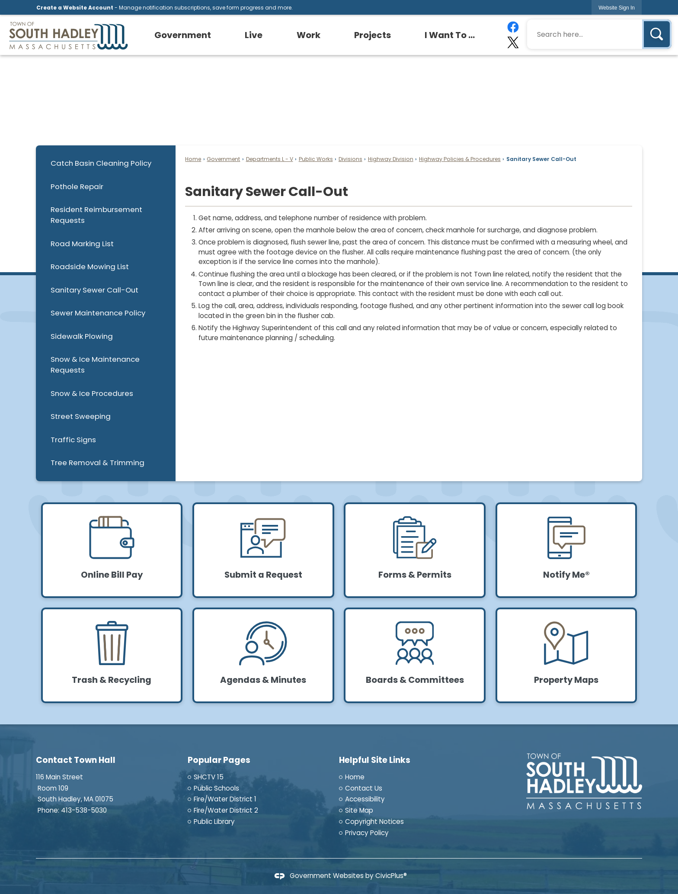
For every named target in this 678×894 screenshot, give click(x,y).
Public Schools (216, 788)
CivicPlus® (391, 875)
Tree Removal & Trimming (97, 462)
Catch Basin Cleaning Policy (101, 163)
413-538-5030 (84, 810)
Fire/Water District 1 (225, 799)
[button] (657, 34)
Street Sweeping (81, 416)
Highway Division (390, 159)
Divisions (350, 159)
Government (223, 159)
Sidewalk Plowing (82, 336)
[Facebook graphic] (513, 27)
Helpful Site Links (374, 760)
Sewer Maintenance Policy (98, 313)
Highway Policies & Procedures (460, 159)
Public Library (214, 821)
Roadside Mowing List (90, 266)
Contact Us (363, 788)
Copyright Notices (374, 821)
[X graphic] (513, 42)
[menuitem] (183, 35)
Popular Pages (219, 760)
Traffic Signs (73, 439)
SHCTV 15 (209, 776)
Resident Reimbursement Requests (96, 214)
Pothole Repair (77, 186)
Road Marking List (82, 243)
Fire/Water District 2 (226, 810)
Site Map (359, 810)
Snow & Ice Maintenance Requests (95, 364)
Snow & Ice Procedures (92, 393)
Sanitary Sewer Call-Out (94, 290)
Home (193, 159)
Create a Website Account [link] (74, 7)
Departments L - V (269, 159)
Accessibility (365, 799)
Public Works (316, 159)
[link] (617, 7)
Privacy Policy (367, 832)
